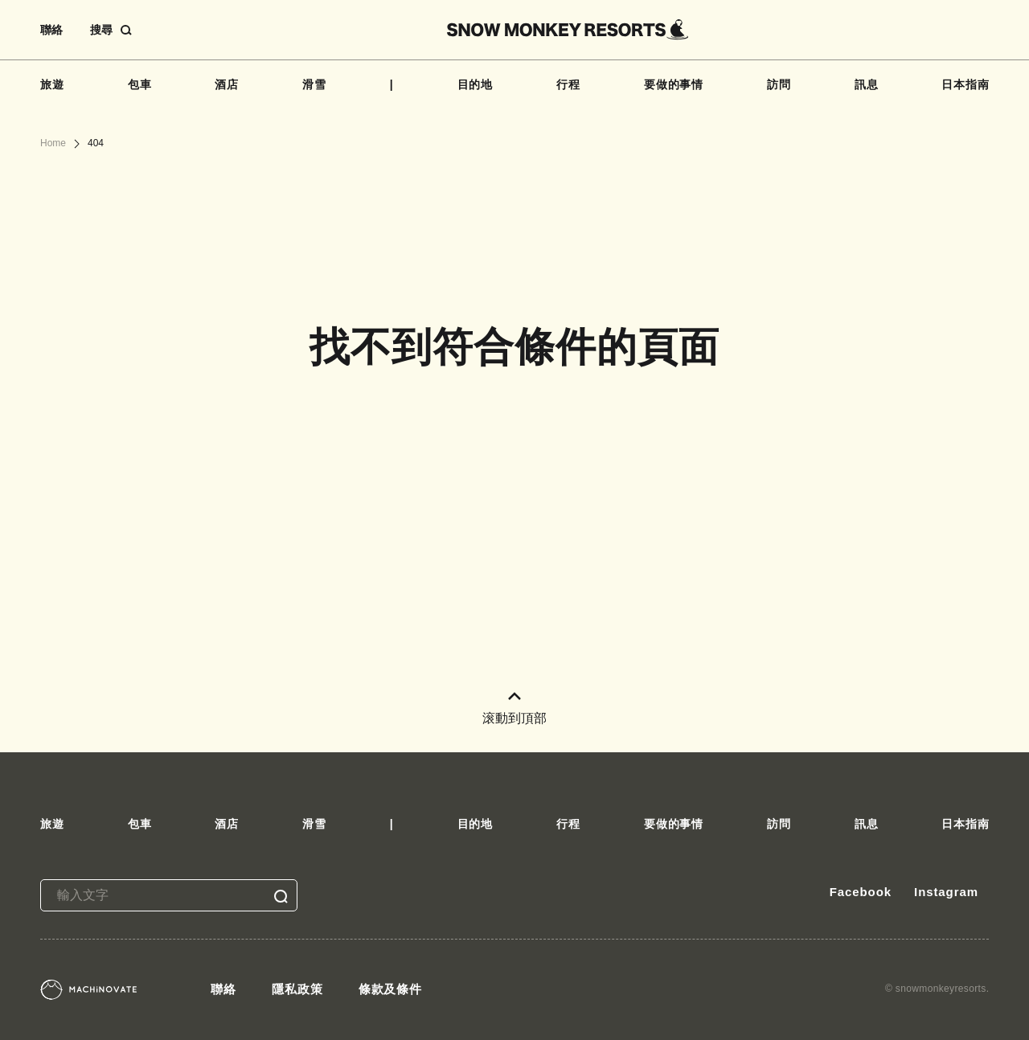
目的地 (475, 84)
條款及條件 (391, 989)
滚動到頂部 (514, 708)
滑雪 (314, 84)
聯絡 (51, 29)
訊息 (867, 84)
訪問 (779, 84)
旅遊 (52, 84)
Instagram (946, 892)
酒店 (227, 84)
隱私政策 (297, 989)
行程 (568, 84)
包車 (140, 84)
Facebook (861, 892)
